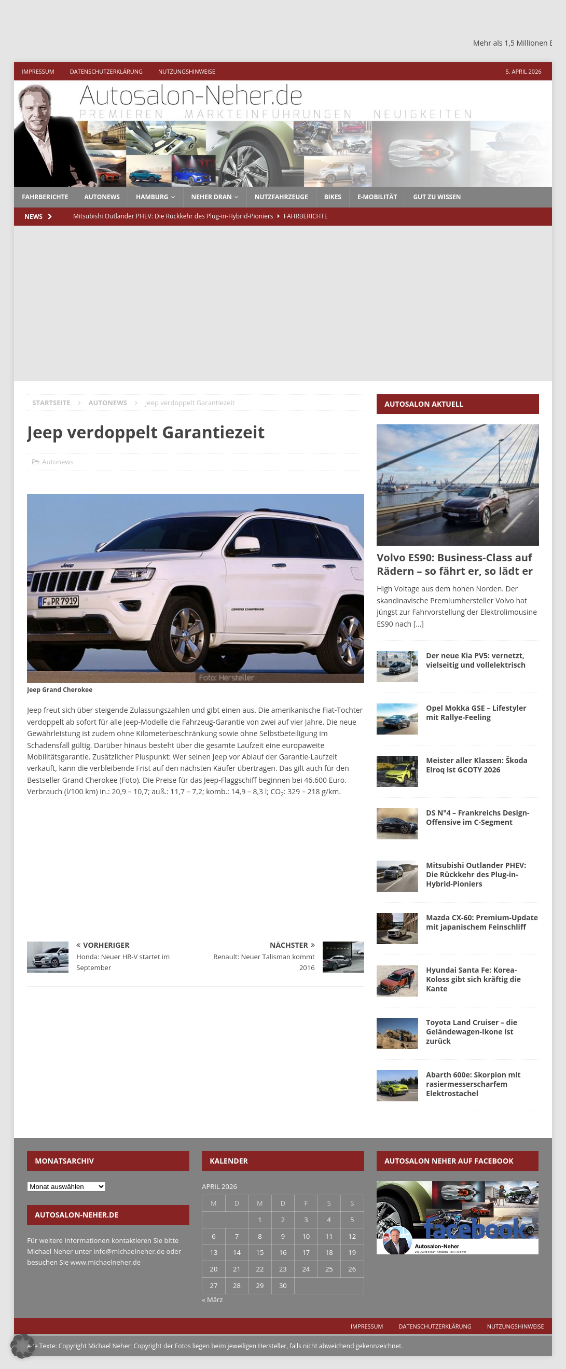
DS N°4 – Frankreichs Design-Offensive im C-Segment (477, 817)
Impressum (38, 71)
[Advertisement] (283, 303)
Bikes (332, 196)
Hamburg (152, 196)
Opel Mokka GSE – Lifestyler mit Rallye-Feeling (476, 712)
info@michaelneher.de (128, 1251)
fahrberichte (45, 196)
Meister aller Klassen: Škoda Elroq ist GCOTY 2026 (477, 765)
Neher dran (211, 196)
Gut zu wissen (437, 196)
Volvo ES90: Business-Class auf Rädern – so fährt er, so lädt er (455, 564)
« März (212, 1299)
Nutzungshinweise (186, 71)
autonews (102, 196)
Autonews (57, 461)
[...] (418, 624)
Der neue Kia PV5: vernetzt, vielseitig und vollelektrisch (476, 660)
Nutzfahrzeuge (281, 196)
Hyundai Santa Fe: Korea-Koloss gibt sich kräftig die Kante (473, 979)
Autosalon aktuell (423, 404)
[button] (23, 1346)
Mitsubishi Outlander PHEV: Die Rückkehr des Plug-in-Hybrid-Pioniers (476, 874)
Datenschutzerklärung (106, 71)
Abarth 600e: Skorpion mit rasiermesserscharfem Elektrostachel (473, 1084)
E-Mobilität (377, 196)
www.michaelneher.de (106, 1262)
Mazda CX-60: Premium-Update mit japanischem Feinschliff (482, 922)
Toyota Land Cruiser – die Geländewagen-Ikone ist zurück (471, 1031)
